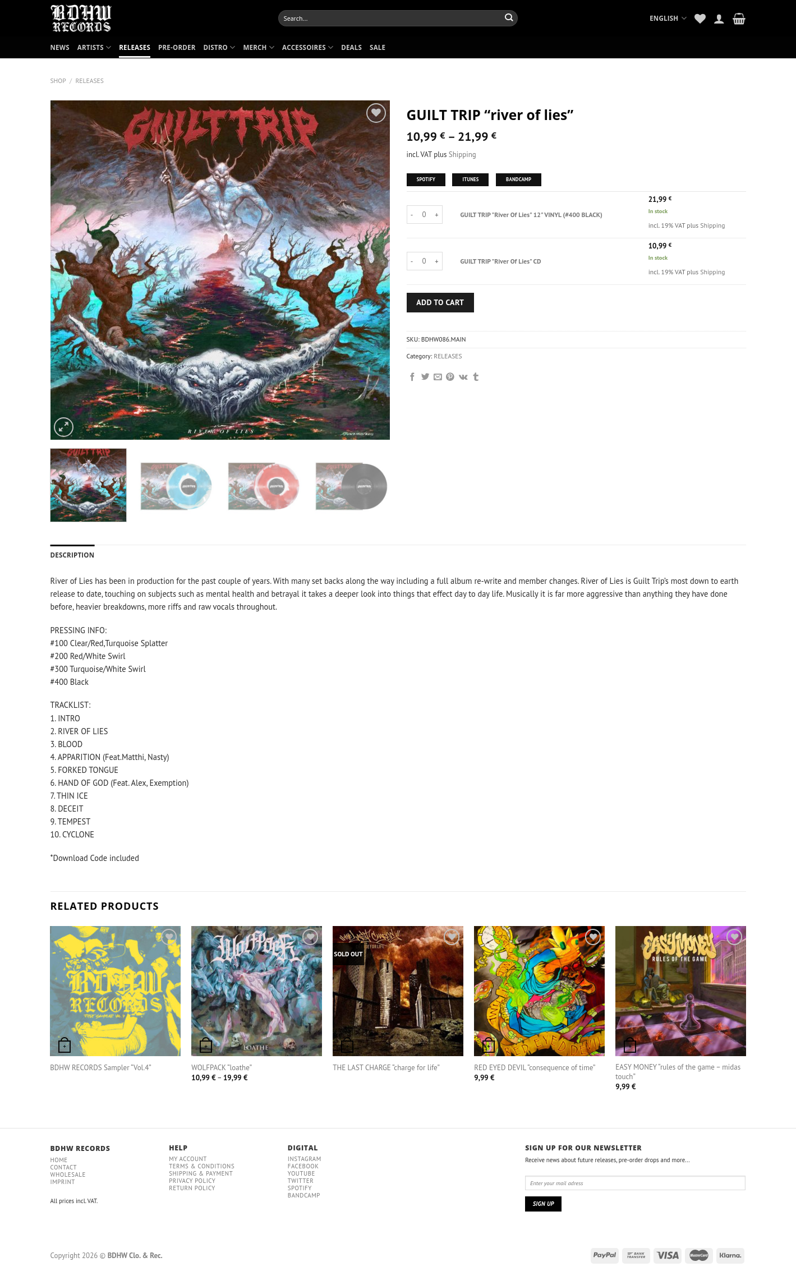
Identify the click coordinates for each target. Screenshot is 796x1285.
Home (59, 1160)
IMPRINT (62, 1182)
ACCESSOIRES (307, 47)
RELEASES (134, 47)
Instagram (304, 1159)
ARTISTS (94, 47)
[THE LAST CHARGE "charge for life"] (398, 991)
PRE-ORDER (176, 47)
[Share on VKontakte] (463, 377)
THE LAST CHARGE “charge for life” (386, 1067)
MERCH (258, 47)
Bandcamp (304, 1195)
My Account (188, 1159)
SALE (377, 47)
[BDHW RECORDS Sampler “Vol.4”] (115, 991)
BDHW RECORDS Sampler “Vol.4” (100, 1067)
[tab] (72, 555)
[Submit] (509, 18)
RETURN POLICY (192, 1188)
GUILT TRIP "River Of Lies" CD (501, 261)
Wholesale (68, 1174)
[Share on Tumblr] (476, 377)
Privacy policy (192, 1181)
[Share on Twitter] (425, 377)
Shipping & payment (201, 1173)
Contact (63, 1167)
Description (72, 555)
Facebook (303, 1166)
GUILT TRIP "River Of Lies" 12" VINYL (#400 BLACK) (531, 214)
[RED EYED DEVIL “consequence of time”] (539, 991)
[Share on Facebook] (412, 377)
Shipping (462, 154)
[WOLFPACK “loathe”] (256, 991)
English (668, 18)
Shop (58, 80)
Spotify (300, 1188)
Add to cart (440, 302)
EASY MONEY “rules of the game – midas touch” (677, 1072)
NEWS (60, 47)
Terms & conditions (201, 1166)
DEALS (351, 47)
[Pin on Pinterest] (450, 377)
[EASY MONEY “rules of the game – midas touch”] (680, 991)
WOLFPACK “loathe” (221, 1067)
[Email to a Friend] (438, 377)
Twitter (301, 1181)
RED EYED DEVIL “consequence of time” (534, 1067)
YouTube (301, 1173)
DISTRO (219, 47)
